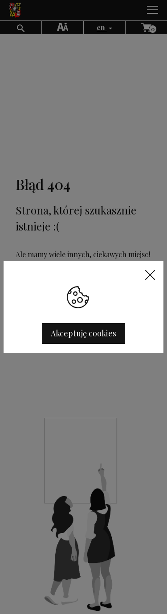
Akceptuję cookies (83, 333)
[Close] (153, 274)
